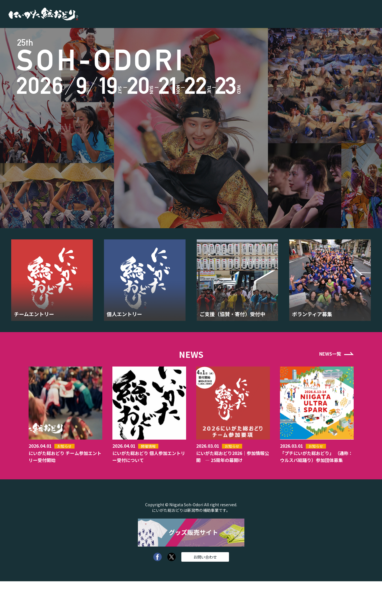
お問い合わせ (205, 557)
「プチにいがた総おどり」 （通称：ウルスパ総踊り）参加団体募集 (316, 457)
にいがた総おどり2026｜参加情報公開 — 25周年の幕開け (232, 457)
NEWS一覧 (330, 353)
